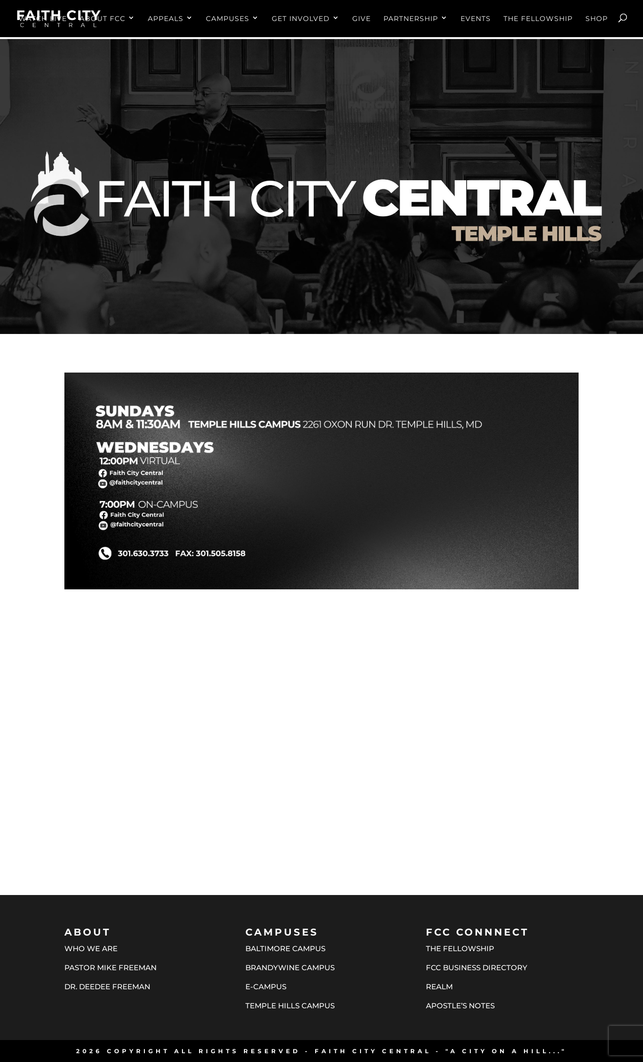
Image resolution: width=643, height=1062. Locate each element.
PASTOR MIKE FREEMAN (110, 967)
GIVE (361, 19)
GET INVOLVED (301, 19)
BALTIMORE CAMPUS (285, 948)
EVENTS (476, 19)
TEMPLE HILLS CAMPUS (290, 1005)
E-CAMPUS (265, 986)
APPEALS (165, 19)
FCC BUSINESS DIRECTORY (476, 967)
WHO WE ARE (91, 948)
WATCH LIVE (43, 19)
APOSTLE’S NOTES (460, 1005)
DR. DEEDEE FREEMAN (107, 986)
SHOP (596, 19)
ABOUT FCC (102, 19)
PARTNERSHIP (410, 19)
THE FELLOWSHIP (538, 19)
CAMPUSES (227, 19)
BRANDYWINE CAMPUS (290, 967)
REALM (439, 986)
